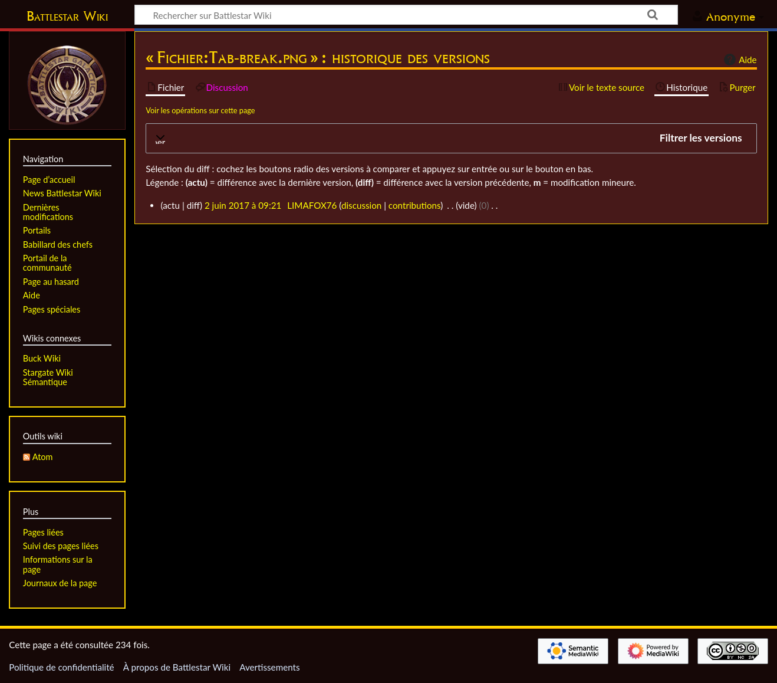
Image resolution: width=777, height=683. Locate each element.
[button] (451, 138)
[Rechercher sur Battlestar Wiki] (406, 14)
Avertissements (269, 667)
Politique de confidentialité (61, 667)
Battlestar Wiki (67, 16)
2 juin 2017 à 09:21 (243, 205)
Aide (738, 59)
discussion (361, 205)
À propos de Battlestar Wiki (177, 667)
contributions (414, 205)
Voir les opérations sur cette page (200, 110)
